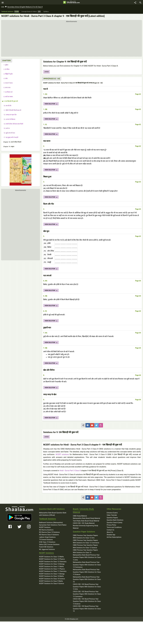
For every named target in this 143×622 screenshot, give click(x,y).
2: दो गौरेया (5, 70)
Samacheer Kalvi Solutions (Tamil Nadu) (52, 525)
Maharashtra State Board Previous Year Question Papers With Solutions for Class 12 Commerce (87, 565)
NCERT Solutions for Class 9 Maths (51, 582)
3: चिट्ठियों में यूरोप (7, 74)
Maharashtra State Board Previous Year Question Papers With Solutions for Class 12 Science (87, 572)
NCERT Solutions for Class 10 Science (52, 579)
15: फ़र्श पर (6, 129)
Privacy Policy (111, 525)
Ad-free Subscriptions (114, 538)
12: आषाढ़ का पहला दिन (9, 115)
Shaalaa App (111, 535)
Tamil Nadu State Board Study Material (86, 521)
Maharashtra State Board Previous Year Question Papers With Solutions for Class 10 (87, 580)
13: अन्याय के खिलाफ (8, 120)
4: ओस (5, 79)
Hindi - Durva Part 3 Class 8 (70, 471)
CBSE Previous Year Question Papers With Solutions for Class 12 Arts (85, 537)
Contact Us (110, 530)
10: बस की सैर (6, 106)
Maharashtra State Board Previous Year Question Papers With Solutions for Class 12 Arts (87, 558)
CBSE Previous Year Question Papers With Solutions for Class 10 (85, 552)
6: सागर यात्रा (6, 88)
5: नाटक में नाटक (7, 83)
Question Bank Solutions (115, 521)
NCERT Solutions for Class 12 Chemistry (52, 562)
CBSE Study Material (80, 516)
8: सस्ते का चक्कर (7, 97)
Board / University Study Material (83, 511)
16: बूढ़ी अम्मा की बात (8, 133)
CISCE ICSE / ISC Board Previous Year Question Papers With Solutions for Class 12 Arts (87, 587)
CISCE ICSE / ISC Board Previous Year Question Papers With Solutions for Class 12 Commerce (87, 594)
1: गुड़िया (5, 65)
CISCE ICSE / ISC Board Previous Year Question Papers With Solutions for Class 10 (87, 609)
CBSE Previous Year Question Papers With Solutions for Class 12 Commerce (86, 542)
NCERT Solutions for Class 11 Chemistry (52, 572)
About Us (110, 533)
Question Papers (112, 518)
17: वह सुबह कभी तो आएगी (10, 138)
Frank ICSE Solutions (46, 547)
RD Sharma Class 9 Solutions (49, 535)
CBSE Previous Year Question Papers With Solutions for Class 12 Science (85, 547)
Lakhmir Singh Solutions (47, 538)
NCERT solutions (62, 455)
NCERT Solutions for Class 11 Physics (52, 569)
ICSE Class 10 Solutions (47, 542)
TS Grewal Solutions (46, 540)
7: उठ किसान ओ (7, 92)
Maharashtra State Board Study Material (86, 519)
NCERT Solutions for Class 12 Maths (51, 557)
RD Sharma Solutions (46, 530)
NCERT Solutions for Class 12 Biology (52, 565)
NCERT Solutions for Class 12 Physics (52, 560)
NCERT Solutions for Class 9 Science (51, 584)
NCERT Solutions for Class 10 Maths (51, 577)
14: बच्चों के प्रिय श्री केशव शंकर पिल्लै (12, 124)
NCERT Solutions (45, 528)
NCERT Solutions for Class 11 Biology (52, 574)
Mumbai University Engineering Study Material (85, 527)
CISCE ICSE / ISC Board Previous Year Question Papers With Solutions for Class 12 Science (87, 602)
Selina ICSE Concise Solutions (49, 545)
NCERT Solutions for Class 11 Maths (51, 567)
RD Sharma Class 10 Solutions (49, 533)
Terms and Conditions (114, 528)
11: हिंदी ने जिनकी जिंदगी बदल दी (11, 111)
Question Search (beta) (114, 523)
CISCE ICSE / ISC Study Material (84, 524)
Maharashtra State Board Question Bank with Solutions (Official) (52, 514)
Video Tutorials (112, 516)
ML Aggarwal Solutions (47, 550)
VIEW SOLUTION (51, 105)
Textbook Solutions (47, 519)
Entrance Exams (112, 513)
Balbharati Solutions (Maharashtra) (51, 523)
